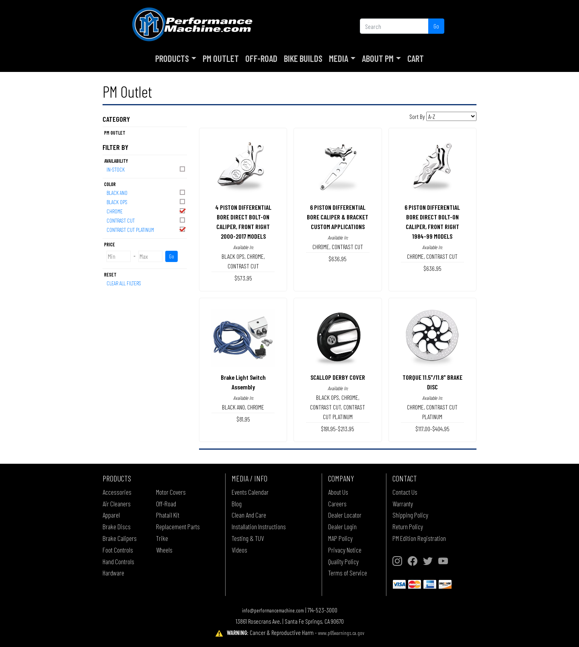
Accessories (117, 492)
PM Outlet (221, 58)
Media (338, 58)
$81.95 (243, 419)
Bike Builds (303, 58)
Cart (415, 58)
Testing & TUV (248, 538)
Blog (237, 504)
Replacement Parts (178, 526)
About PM (378, 58)
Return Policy (407, 526)
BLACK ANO (146, 192)
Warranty (402, 504)
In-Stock (146, 169)
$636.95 (338, 258)
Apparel (111, 515)
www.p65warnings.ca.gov (341, 632)
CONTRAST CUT (146, 220)
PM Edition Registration (419, 538)
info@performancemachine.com (273, 610)
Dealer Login (342, 526)
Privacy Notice (344, 550)
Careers (337, 504)
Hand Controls (118, 561)
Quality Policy (343, 561)
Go (436, 26)
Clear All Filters (124, 283)
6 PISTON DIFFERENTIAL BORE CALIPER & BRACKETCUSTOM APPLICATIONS (337, 216)
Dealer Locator (344, 515)
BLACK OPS (146, 201)
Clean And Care (249, 515)
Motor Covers (171, 492)
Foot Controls (118, 550)
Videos (239, 550)
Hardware (113, 573)
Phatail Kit (167, 515)
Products (172, 58)
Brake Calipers (120, 538)
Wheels (164, 550)
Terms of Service (347, 573)
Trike (162, 538)
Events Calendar (250, 492)
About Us (338, 492)
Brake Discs (117, 526)
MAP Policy (340, 538)
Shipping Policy (410, 515)
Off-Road (261, 58)
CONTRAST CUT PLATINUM (146, 229)
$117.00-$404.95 (432, 428)
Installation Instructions (259, 526)
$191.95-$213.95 (337, 428)
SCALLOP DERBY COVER (337, 377)
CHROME (146, 211)
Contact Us (404, 492)
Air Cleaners (117, 504)
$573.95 (243, 278)
